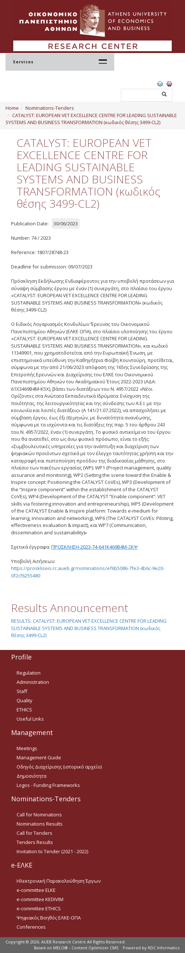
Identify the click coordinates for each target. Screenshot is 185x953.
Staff (22, 691)
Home (12, 108)
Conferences (31, 927)
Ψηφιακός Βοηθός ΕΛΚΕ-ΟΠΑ (49, 917)
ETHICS (24, 709)
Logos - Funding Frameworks (48, 785)
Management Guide (39, 757)
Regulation (29, 672)
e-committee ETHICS (39, 908)
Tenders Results (35, 842)
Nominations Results (40, 823)
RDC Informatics (163, 947)
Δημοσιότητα (31, 776)
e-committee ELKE (36, 890)
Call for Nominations (39, 814)
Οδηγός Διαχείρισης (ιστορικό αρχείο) (59, 766)
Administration (33, 682)
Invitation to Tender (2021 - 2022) (52, 851)
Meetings (27, 748)
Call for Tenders (34, 833)
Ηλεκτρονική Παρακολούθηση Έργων (59, 881)
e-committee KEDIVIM (40, 899)
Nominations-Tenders (49, 108)
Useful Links (30, 718)
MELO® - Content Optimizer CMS (85, 947)
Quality (24, 700)
